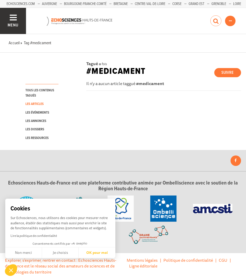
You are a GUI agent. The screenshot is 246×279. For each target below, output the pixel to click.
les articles (34, 104)
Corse (176, 4)
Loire (237, 4)
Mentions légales (142, 260)
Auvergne (49, 4)
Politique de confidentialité (188, 260)
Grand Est (196, 4)
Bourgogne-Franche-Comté (85, 4)
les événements (37, 112)
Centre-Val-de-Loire (150, 4)
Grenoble (218, 4)
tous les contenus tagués (39, 93)
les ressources (37, 138)
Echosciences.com (21, 4)
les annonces (35, 121)
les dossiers (34, 129)
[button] (11, 270)
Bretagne (121, 4)
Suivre (227, 72)
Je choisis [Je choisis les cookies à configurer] (60, 252)
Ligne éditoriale (143, 266)
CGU (223, 260)
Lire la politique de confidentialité (33, 235)
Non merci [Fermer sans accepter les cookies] (23, 252)
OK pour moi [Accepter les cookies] (97, 252)
